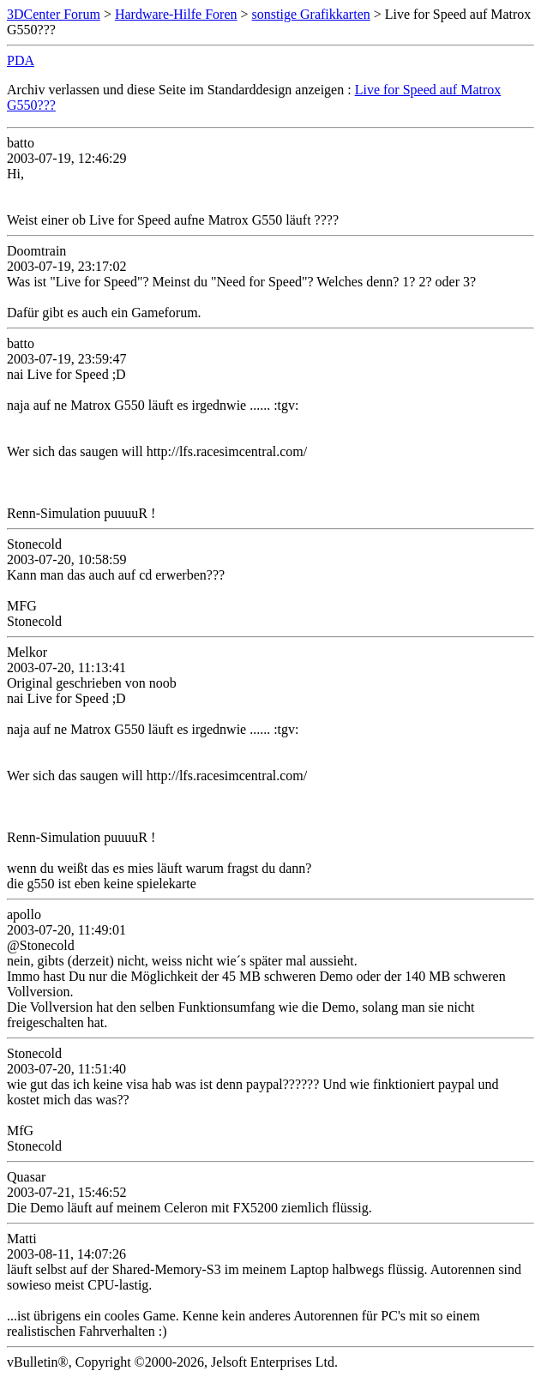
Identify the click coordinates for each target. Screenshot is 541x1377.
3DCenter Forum (53, 14)
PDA (20, 60)
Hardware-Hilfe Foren (176, 14)
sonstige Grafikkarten (311, 14)
